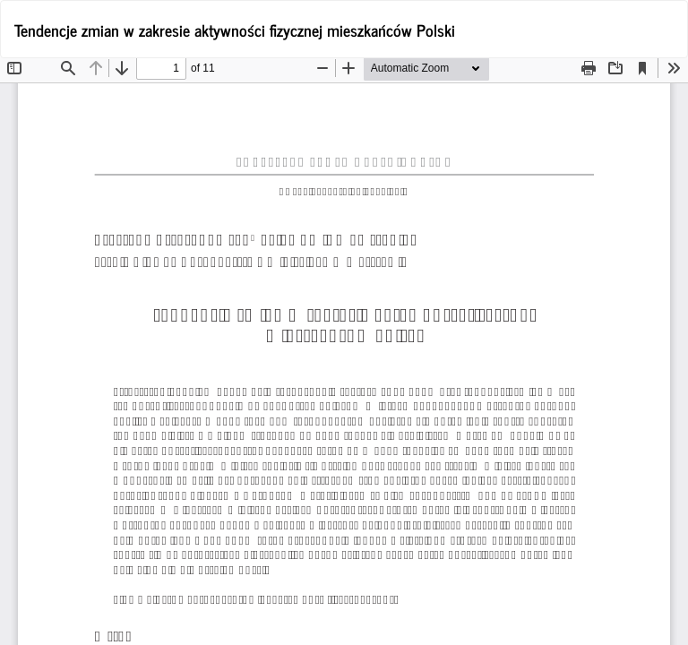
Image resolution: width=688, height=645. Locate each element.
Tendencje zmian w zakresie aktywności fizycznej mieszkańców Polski (234, 29)
